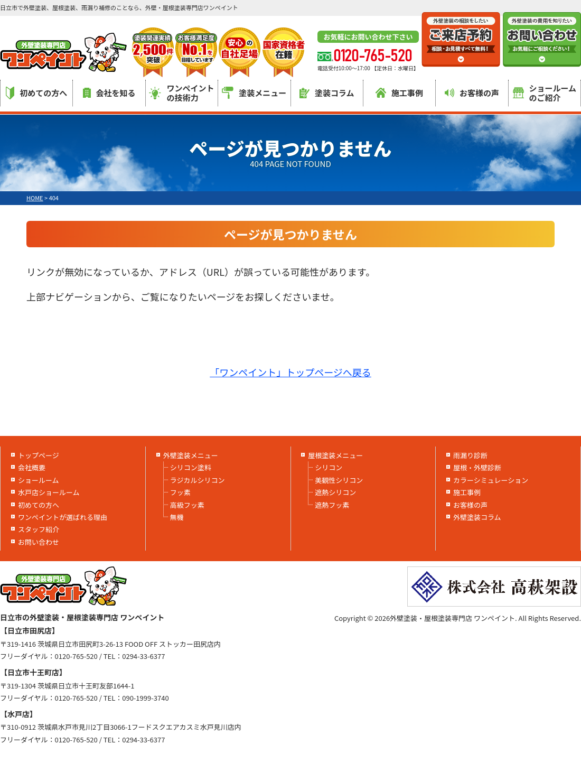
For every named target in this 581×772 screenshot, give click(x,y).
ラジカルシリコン (197, 480)
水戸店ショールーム (49, 492)
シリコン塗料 (190, 467)
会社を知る (109, 92)
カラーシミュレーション (490, 480)
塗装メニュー (254, 93)
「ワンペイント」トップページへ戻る (290, 372)
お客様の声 (472, 92)
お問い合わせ (38, 542)
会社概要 (31, 467)
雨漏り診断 (470, 455)
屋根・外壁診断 (477, 467)
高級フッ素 (187, 505)
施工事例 (399, 92)
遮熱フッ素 (332, 505)
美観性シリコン (339, 480)
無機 (177, 517)
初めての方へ (36, 93)
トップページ (38, 455)
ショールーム (38, 480)
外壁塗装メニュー (190, 455)
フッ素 (180, 492)
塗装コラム (326, 92)
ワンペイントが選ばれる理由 (62, 517)
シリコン (328, 467)
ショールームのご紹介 (545, 92)
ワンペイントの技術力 (181, 92)
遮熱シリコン (335, 492)
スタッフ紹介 (38, 529)
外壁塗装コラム (477, 517)
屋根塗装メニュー (335, 455)
